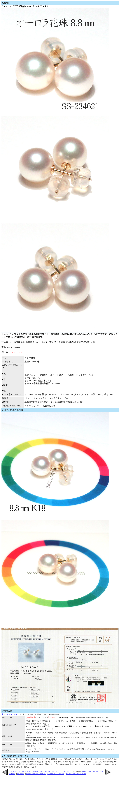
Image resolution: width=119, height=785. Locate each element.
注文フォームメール (9, 714)
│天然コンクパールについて (55, 774)
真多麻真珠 (20, 774)
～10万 (89, 771)
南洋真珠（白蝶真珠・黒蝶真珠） (36, 774)
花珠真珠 (12, 774)
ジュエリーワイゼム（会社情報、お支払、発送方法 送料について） (40, 771)
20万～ (101, 771)
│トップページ (12, 771)
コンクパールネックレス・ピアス (76, 774)
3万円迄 (83, 771)
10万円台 (95, 771)
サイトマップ (66, 771)
